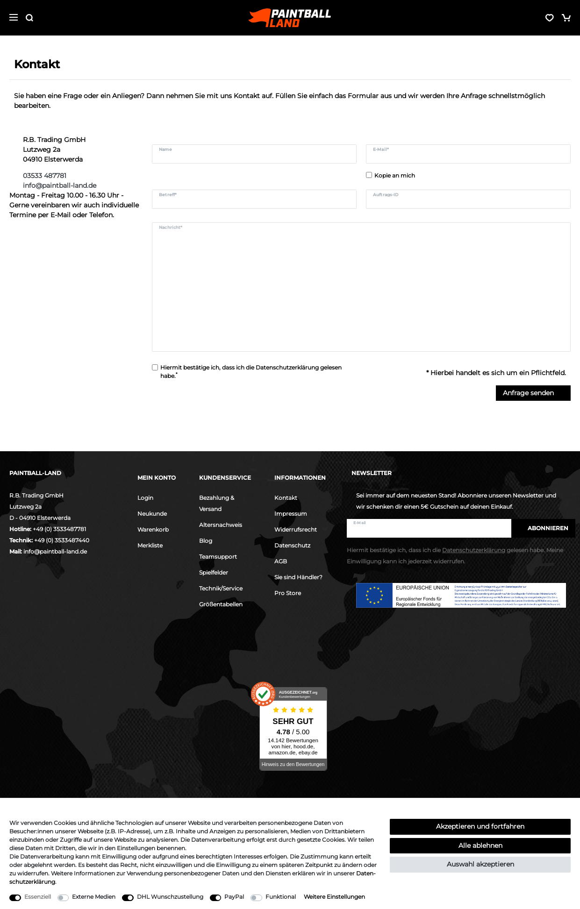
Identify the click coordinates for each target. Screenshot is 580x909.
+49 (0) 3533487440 (61, 540)
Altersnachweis (220, 524)
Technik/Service (221, 588)
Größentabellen (221, 604)
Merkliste (150, 545)
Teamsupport (218, 556)
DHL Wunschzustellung (170, 896)
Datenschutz (292, 545)
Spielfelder (213, 572)
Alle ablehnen (480, 845)
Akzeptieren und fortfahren (480, 826)
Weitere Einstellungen (334, 896)
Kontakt (285, 497)
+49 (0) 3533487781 (59, 529)
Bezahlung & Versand (216, 503)
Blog (205, 540)
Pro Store (287, 593)
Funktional (280, 896)
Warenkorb (153, 529)
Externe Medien (93, 896)
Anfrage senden (533, 393)
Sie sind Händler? (298, 577)
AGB (280, 561)
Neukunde (152, 513)
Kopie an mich (394, 175)
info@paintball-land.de (55, 551)
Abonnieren (543, 528)
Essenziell (37, 896)
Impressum (290, 513)
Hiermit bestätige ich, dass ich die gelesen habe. (251, 371)
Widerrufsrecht (295, 529)
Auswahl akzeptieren (480, 864)
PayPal (234, 896)
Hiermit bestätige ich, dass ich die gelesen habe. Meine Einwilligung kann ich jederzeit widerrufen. (455, 556)
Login (145, 497)
